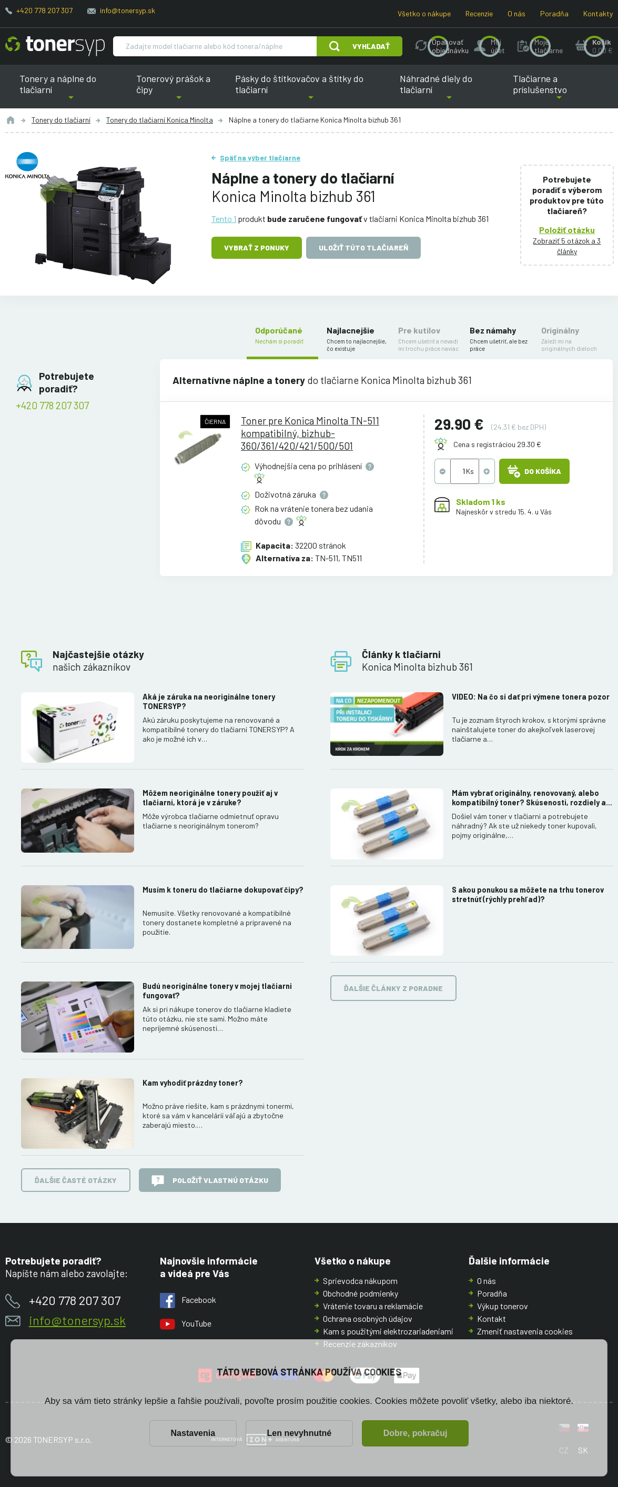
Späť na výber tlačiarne (260, 157)
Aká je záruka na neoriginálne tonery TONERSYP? (209, 701)
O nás (516, 13)
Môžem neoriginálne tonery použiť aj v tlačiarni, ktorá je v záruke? (210, 797)
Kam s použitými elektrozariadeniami (388, 1331)
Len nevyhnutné (299, 1433)
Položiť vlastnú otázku (209, 1181)
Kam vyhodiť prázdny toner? (193, 1082)
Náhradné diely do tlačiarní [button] (449, 90)
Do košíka (534, 471)
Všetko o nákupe (424, 13)
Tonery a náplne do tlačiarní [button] (71, 90)
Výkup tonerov (502, 1306)
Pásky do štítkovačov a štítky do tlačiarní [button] (304, 90)
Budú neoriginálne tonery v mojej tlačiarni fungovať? (217, 991)
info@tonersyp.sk (127, 10)
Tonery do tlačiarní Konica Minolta (159, 119)
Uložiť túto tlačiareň (363, 247)
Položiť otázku (567, 230)
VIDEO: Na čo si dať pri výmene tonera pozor (531, 696)
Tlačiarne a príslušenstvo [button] (559, 90)
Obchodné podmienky (360, 1293)
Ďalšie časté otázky (76, 1179)
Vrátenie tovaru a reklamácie (373, 1306)
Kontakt (491, 1318)
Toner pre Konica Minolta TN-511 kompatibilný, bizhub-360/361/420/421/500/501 (309, 433)
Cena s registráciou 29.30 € (497, 444)
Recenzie (479, 13)
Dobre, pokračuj (415, 1433)
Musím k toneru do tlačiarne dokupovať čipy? (223, 889)
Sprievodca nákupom (360, 1281)
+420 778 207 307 (44, 10)
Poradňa (554, 13)
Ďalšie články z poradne (393, 988)
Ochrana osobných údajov (367, 1318)
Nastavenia (193, 1433)
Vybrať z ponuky (256, 247)
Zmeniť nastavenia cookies (525, 1331)
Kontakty (598, 13)
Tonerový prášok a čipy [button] (179, 90)
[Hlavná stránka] (55, 46)
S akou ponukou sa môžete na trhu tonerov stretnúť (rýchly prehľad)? (528, 894)
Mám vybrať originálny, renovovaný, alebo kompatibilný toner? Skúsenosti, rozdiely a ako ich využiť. (529, 797)
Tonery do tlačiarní (61, 119)
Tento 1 (223, 219)
